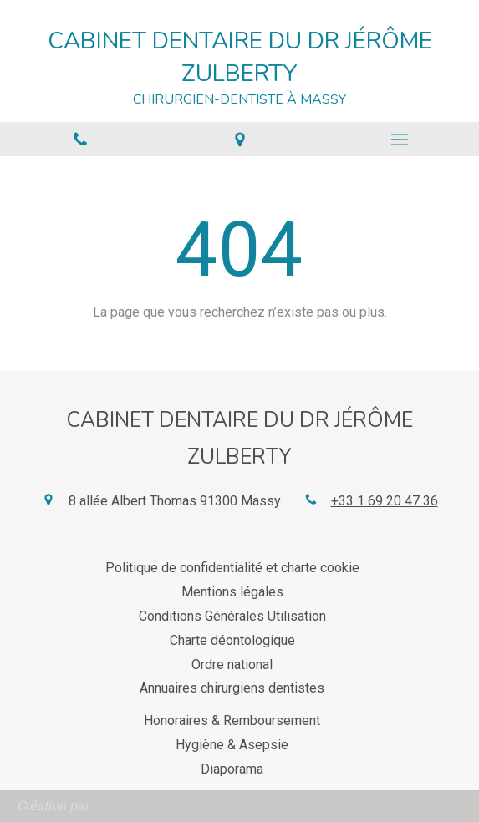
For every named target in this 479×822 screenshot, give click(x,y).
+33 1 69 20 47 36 (384, 501)
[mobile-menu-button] (399, 139)
